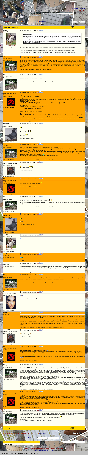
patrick (83, 10)
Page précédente (72, 27)
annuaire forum (45, 448)
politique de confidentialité (56, 448)
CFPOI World (8, 21)
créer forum (28, 448)
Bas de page (7, 27)
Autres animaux (16, 21)
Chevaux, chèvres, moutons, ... (29, 21)
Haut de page (7, 428)
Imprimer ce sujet (8, 444)
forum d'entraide (36, 448)
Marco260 (78, 10)
